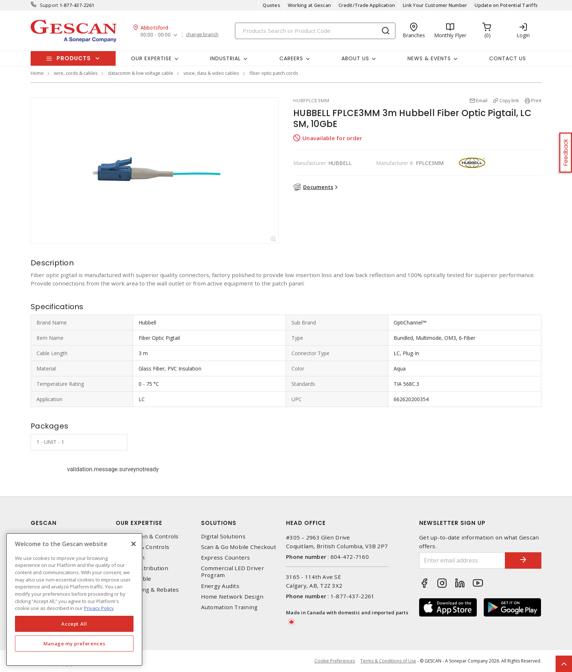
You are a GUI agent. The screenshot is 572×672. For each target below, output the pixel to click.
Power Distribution (142, 568)
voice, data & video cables (211, 73)
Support (49, 5)
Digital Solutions (223, 536)
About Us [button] (355, 58)
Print (536, 100)
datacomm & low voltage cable (140, 73)
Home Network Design (232, 596)
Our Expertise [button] (151, 58)
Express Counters (225, 557)
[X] (133, 544)
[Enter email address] (462, 560)
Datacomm (130, 557)
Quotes (271, 5)
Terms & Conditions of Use (388, 661)
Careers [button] (291, 58)
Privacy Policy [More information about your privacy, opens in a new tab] (99, 608)
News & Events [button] (429, 58)
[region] (74, 599)
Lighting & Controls (142, 547)
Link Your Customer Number (435, 5)
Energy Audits (220, 586)
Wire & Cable (133, 578)
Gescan (44, 523)
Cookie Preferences (334, 661)
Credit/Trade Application (367, 5)
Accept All (74, 624)
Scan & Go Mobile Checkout (238, 547)
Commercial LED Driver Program (232, 572)
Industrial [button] (225, 58)
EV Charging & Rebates (147, 589)
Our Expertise (139, 523)
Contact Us (507, 58)
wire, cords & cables (76, 73)
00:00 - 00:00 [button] (155, 35)
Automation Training (229, 607)
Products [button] (74, 58)
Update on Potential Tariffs (506, 5)
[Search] (315, 31)
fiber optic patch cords (274, 73)
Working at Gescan (309, 5)
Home (37, 73)
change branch (202, 35)
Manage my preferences (74, 643)
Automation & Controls (147, 536)
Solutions (218, 523)
